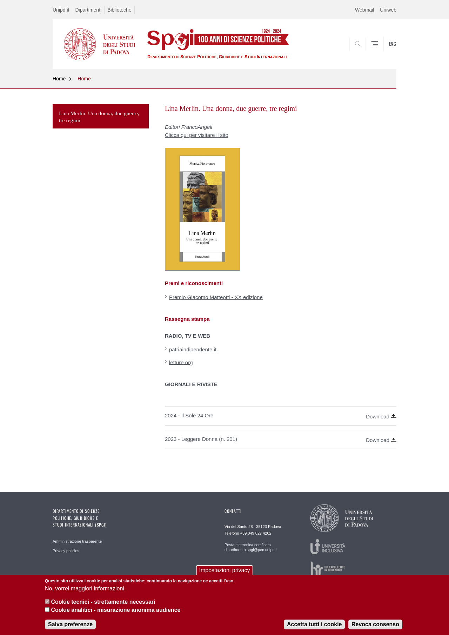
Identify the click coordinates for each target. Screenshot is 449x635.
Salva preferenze (70, 624)
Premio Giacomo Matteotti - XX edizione (216, 297)
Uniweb (388, 10)
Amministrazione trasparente (77, 541)
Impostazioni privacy (224, 570)
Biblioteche (119, 10)
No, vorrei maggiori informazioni (84, 588)
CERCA (385, 52)
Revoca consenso (375, 624)
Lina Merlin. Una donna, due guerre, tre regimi (99, 116)
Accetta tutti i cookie (314, 624)
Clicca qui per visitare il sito (196, 135)
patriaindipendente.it (192, 349)
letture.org (181, 362)
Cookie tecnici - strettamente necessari (103, 602)
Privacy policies (66, 551)
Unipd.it (61, 10)
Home (59, 78)
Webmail (364, 10)
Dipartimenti (88, 10)
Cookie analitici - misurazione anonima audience (115, 610)
